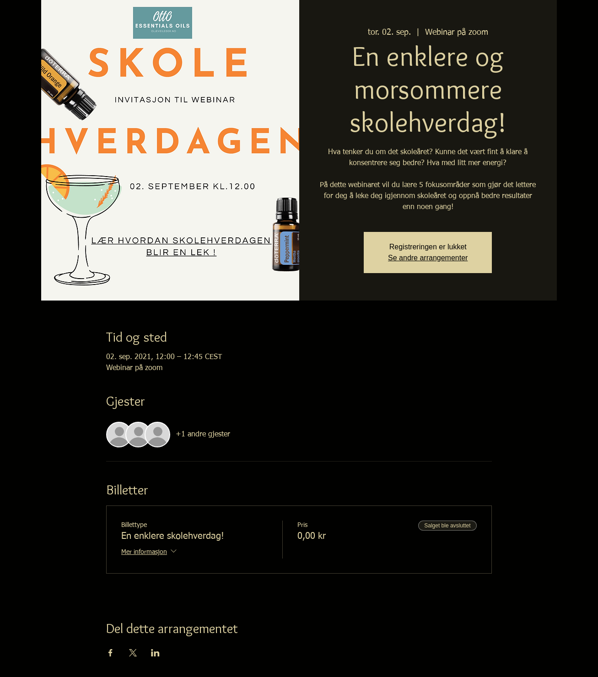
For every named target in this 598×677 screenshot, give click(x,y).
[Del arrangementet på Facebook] (110, 652)
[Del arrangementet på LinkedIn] (155, 652)
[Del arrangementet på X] (133, 652)
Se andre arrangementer (428, 258)
